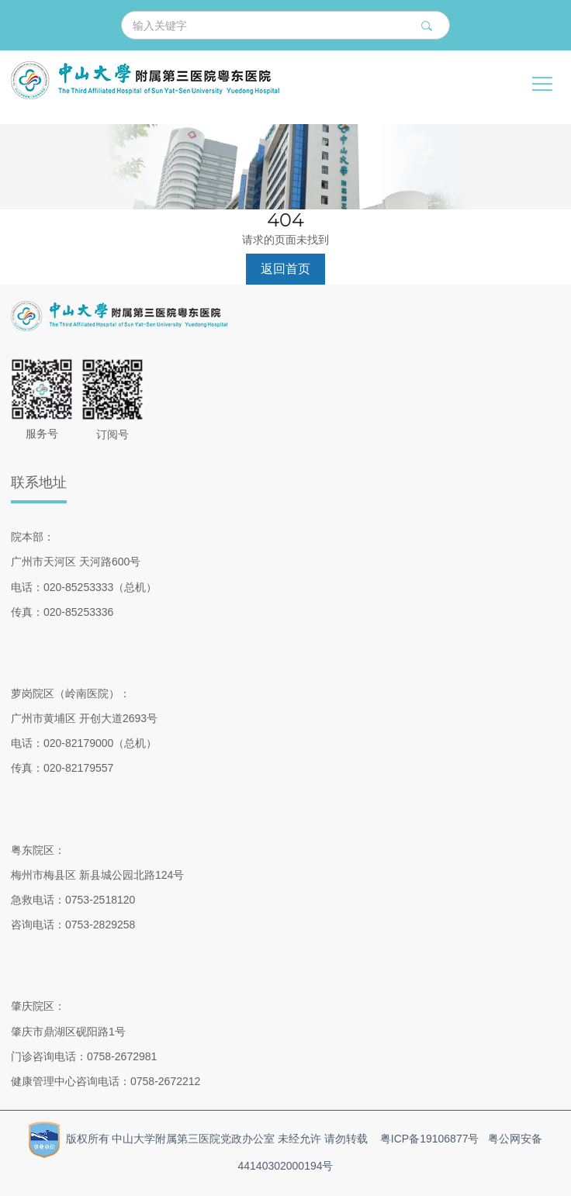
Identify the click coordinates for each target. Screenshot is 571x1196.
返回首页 (285, 268)
